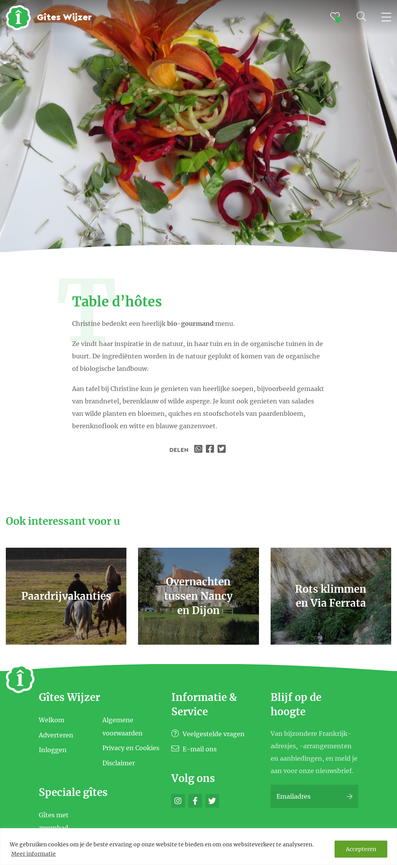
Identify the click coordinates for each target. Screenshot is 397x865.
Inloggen (53, 750)
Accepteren (361, 849)
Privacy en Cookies (130, 748)
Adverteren (56, 735)
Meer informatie (33, 853)
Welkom (51, 720)
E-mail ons (194, 749)
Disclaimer (118, 763)
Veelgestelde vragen (208, 734)
